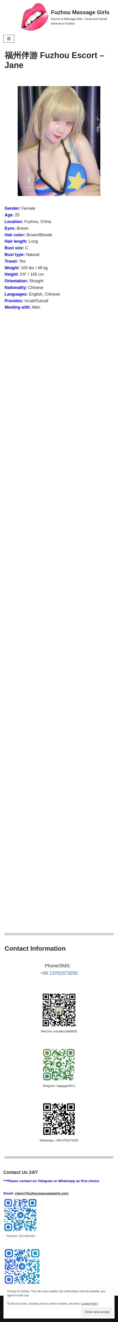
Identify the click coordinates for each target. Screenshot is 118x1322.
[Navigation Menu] (8, 39)
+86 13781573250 (59, 973)
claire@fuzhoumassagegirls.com (41, 1193)
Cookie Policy (89, 1303)
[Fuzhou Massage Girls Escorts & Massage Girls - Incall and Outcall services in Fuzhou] (68, 17)
